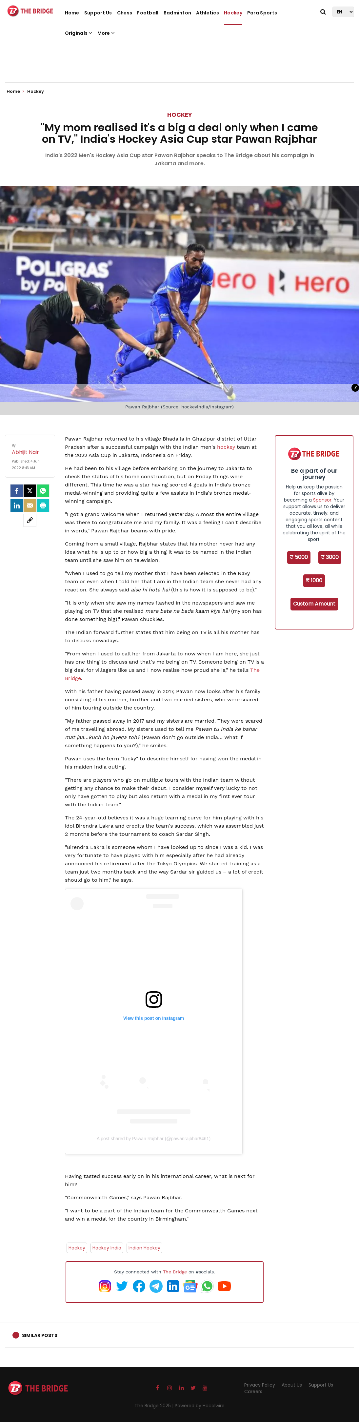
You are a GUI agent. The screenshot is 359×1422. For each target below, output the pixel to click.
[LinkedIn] (16, 505)
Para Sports (262, 13)
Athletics (207, 13)
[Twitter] (29, 490)
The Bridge (175, 1271)
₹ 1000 (314, 580)
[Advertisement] (179, 62)
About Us (292, 1385)
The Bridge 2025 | (154, 1405)
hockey (226, 447)
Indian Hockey (144, 1248)
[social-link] (29, 520)
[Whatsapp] (43, 490)
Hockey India (106, 1248)
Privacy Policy (259, 1385)
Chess (124, 13)
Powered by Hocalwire (200, 1405)
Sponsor (322, 500)
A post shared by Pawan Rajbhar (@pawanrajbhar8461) (153, 1138)
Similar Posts (39, 1335)
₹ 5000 (299, 557)
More (106, 33)
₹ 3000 (330, 557)
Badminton (177, 13)
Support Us (98, 13)
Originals (78, 33)
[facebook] (16, 490)
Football (147, 13)
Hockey (233, 13)
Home (72, 13)
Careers (253, 1391)
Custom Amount (314, 604)
